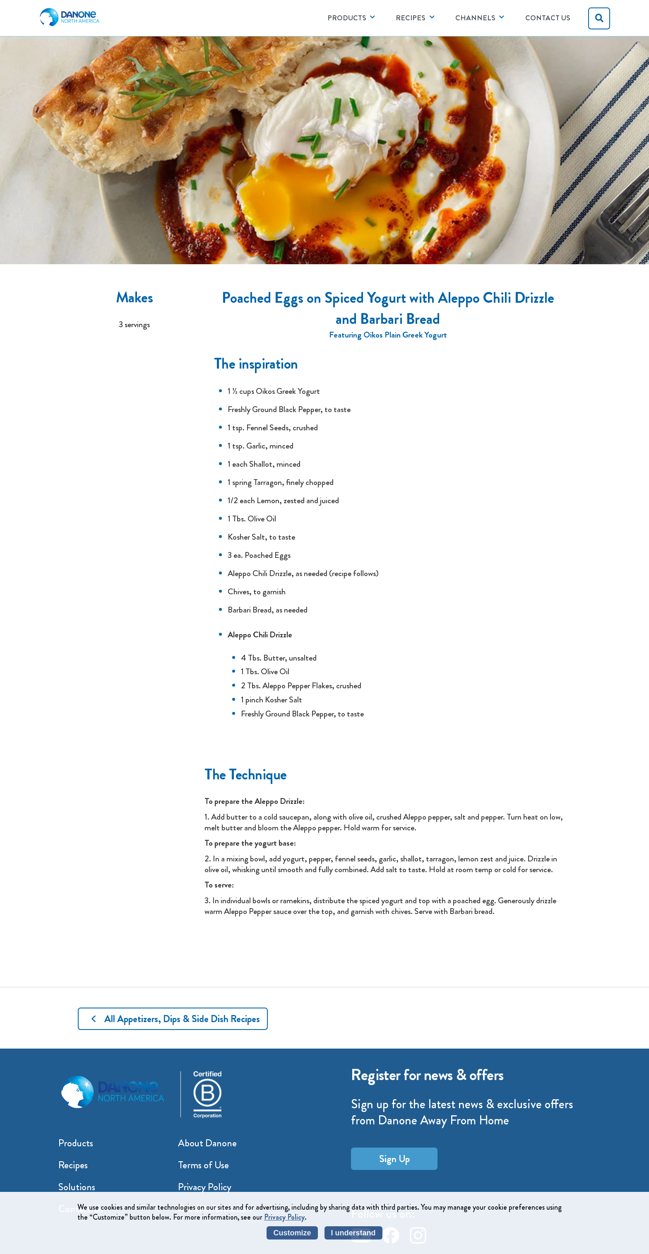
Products (75, 1143)
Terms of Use (203, 1165)
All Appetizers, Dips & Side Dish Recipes (182, 1019)
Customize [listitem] (292, 1233)
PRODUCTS (346, 18)
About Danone (207, 1143)
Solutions (76, 1187)
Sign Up (394, 1159)
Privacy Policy (204, 1187)
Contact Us (547, 18)
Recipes (73, 1165)
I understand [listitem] (353, 1233)
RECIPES (410, 18)
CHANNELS (475, 18)
